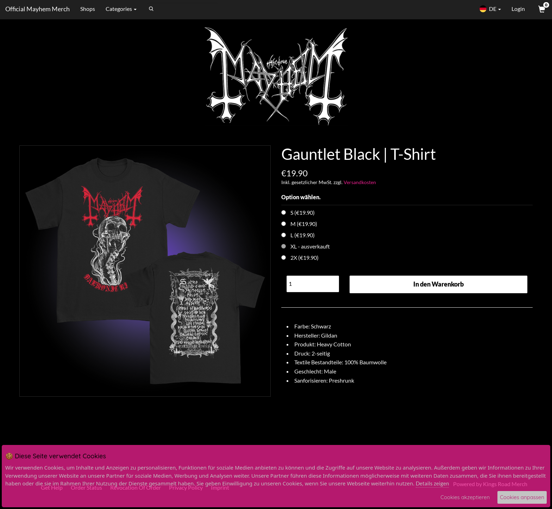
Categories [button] (121, 8)
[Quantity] (313, 284)
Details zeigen (432, 483)
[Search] (182, 9)
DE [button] (490, 9)
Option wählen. (301, 197)
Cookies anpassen (522, 497)
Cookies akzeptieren (465, 497)
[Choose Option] (283, 212)
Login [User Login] (518, 8)
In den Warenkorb (438, 284)
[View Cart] (541, 9)
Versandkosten (360, 182)
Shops (87, 8)
